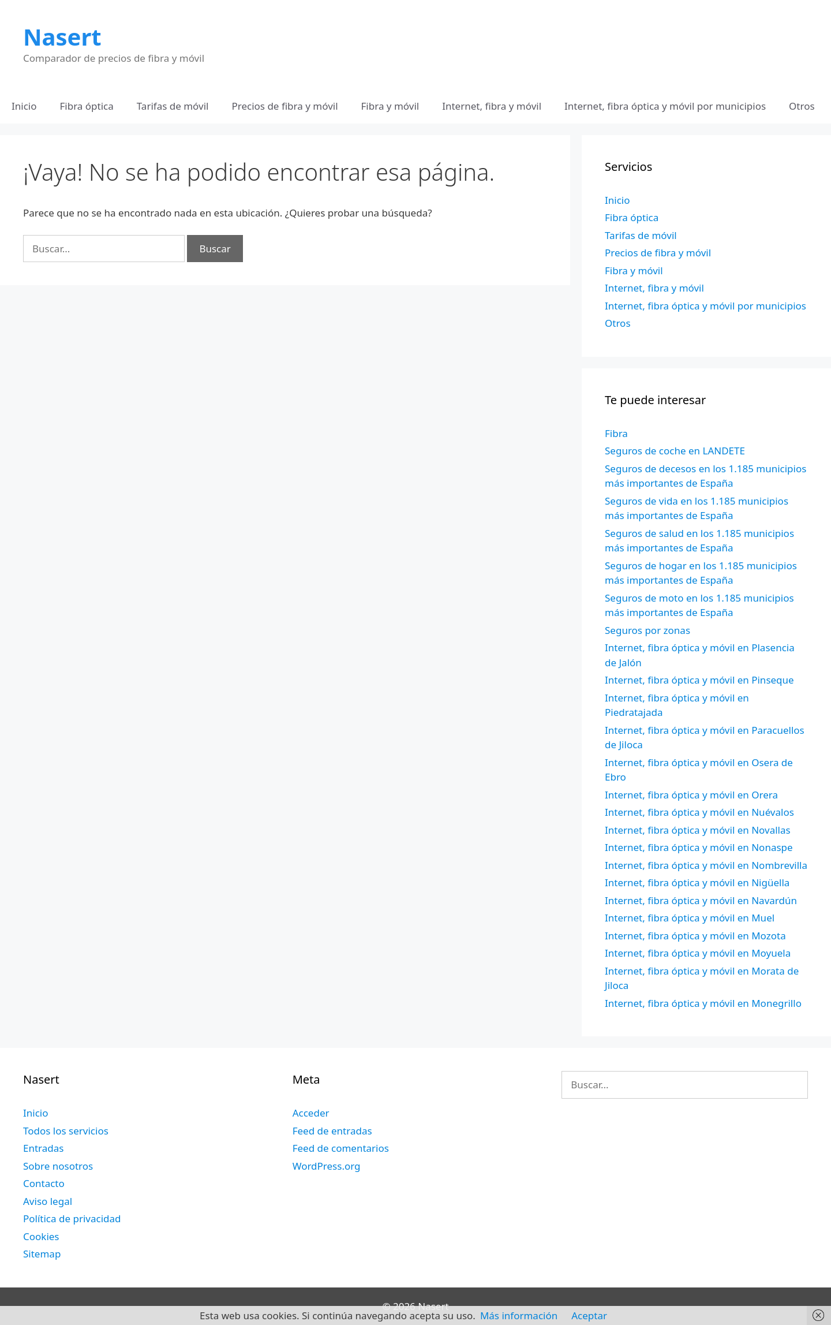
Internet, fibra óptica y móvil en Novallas (698, 830)
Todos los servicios (65, 1130)
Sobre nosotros (58, 1166)
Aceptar (589, 1315)
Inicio (24, 106)
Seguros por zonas (647, 630)
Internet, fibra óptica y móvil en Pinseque (699, 679)
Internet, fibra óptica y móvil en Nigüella (697, 882)
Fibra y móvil (390, 106)
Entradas (43, 1148)
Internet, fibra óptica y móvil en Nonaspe (699, 847)
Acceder (311, 1112)
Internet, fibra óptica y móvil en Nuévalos (699, 812)
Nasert (62, 37)
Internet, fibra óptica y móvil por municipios (665, 106)
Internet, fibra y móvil (491, 106)
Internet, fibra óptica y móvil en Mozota (695, 935)
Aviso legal (47, 1201)
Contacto (44, 1183)
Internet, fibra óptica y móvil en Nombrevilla (706, 865)
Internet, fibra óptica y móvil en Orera (691, 794)
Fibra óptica (87, 106)
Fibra (616, 433)
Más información (518, 1315)
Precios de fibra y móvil (284, 106)
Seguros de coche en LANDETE (675, 450)
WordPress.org (327, 1166)
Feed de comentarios (341, 1148)
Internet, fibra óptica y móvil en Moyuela (698, 953)
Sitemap (42, 1253)
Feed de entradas (332, 1130)
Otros (802, 106)
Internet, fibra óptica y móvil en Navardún (701, 900)
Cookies (41, 1236)
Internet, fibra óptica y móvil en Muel (689, 917)
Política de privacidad (72, 1218)
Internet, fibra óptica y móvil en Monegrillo (703, 1003)
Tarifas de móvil (173, 106)
